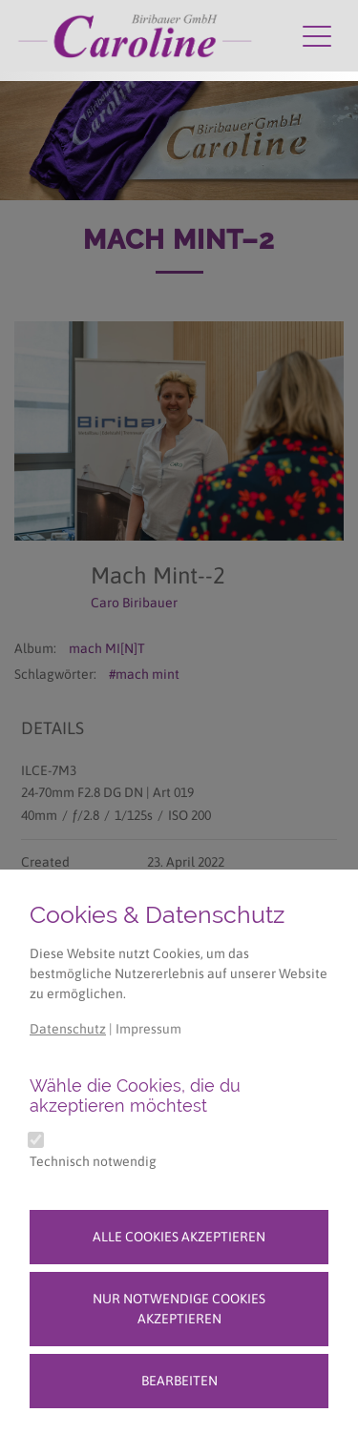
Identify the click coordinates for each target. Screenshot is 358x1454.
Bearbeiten (179, 1380)
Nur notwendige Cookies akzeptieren (179, 1308)
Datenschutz (68, 1028)
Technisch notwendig (93, 1161)
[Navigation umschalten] (317, 35)
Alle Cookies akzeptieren (179, 1236)
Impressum (148, 1028)
